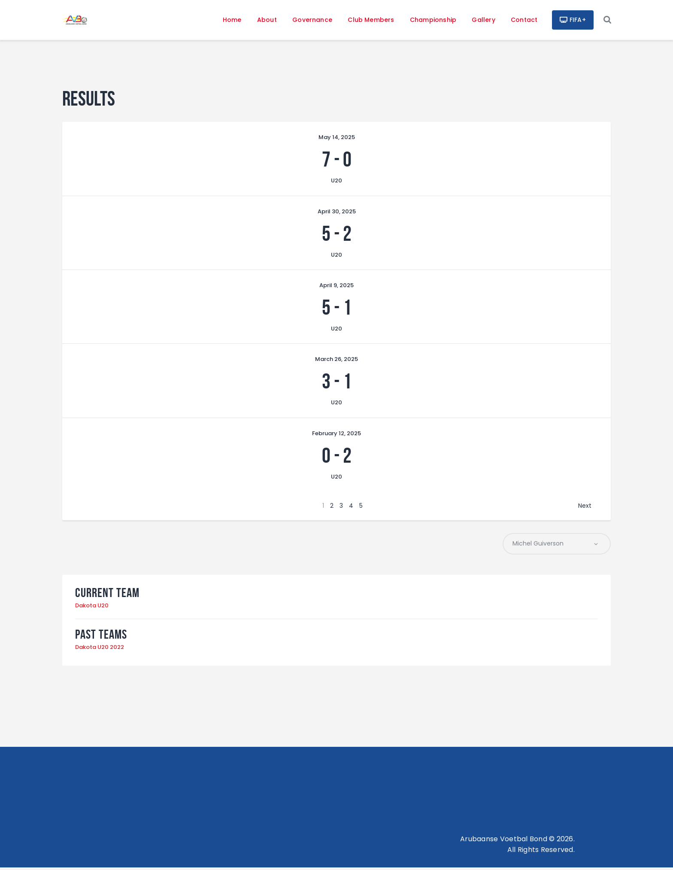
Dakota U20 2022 (99, 650)
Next (584, 507)
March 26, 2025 (336, 361)
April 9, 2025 (336, 287)
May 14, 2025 (336, 139)
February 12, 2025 (336, 435)
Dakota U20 (92, 608)
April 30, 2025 (337, 213)
